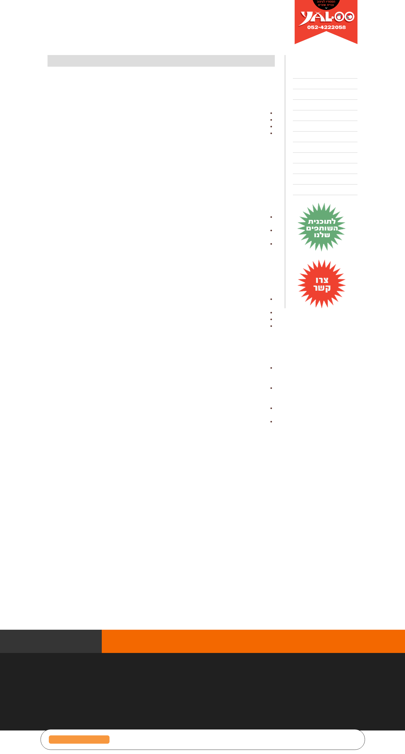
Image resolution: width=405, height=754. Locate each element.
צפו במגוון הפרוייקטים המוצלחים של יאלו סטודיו (241, 664)
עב (84, 27)
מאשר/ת (79, 739)
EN (75, 27)
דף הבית (286, 42)
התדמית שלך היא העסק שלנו (287, 610)
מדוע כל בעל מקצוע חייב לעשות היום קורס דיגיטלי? (242, 42)
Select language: (60, 27)
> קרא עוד (225, 621)
